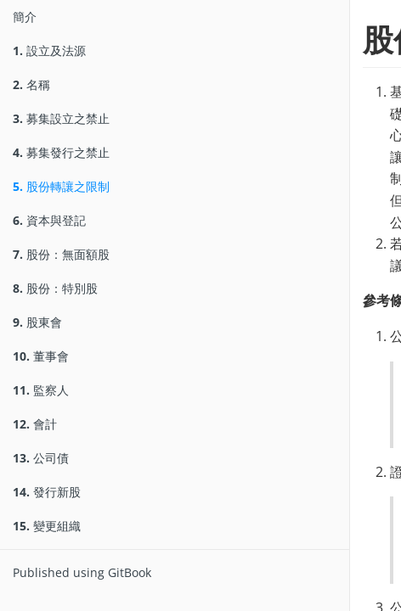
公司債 (41, 458)
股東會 (37, 322)
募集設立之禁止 (61, 118)
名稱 (31, 84)
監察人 (41, 390)
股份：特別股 (55, 288)
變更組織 (47, 526)
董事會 (41, 356)
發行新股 (47, 492)
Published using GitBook (82, 572)
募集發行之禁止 (61, 152)
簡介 (25, 16)
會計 (35, 424)
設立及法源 (49, 50)
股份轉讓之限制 (61, 186)
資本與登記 (49, 220)
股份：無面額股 (61, 254)
